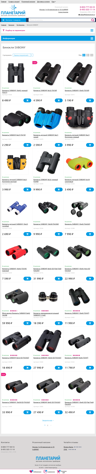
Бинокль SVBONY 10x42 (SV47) (77, 313)
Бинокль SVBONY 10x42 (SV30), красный (14, 270)
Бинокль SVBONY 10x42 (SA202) (77, 224)
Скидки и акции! (13, 1)
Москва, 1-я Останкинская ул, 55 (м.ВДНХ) (53, 9)
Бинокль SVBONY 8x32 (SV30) (45, 90)
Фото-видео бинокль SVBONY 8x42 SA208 (16, 314)
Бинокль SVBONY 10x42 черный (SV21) (15, 91)
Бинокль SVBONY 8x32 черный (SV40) (45, 180)
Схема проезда (63, 12)
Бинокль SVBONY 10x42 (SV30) (77, 90)
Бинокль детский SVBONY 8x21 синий (45, 136)
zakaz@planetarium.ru (87, 14)
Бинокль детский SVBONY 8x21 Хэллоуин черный (77, 136)
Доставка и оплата (43, 1)
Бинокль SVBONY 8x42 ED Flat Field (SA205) (47, 270)
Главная (3, 1)
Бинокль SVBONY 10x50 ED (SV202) (16, 402)
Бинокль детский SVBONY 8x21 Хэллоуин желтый (14, 180)
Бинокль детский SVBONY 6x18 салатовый (77, 180)
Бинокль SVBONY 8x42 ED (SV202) (46, 402)
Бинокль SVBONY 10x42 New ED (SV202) (77, 270)
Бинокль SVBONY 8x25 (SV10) (14, 135)
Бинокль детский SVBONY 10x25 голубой (15, 225)
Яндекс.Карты (68, 447)
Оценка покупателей (21, 55)
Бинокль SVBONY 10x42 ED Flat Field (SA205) (79, 403)
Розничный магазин (28, 1)
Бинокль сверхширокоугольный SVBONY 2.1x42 (46, 314)
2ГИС (65, 449)
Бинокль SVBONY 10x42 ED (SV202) (47, 358)
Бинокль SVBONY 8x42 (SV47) (76, 358)
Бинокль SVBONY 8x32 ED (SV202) (15, 358)
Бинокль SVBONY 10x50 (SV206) (46, 224)
